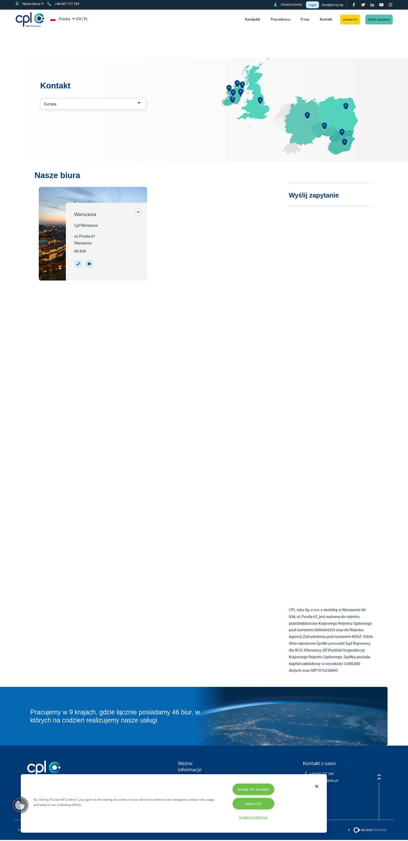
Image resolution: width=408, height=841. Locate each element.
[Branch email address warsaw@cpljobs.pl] (89, 265)
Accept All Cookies (253, 788)
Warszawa (85, 215)
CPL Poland (33, 20)
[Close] (316, 786)
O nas (302, 19)
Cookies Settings (253, 817)
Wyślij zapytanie (376, 20)
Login (312, 5)
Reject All (253, 802)
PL (90, 19)
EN (84, 19)
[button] (20, 804)
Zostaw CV (348, 20)
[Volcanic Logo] (370, 831)
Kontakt (323, 19)
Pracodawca (278, 19)
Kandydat (250, 19)
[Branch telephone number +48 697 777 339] (78, 265)
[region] (174, 803)
